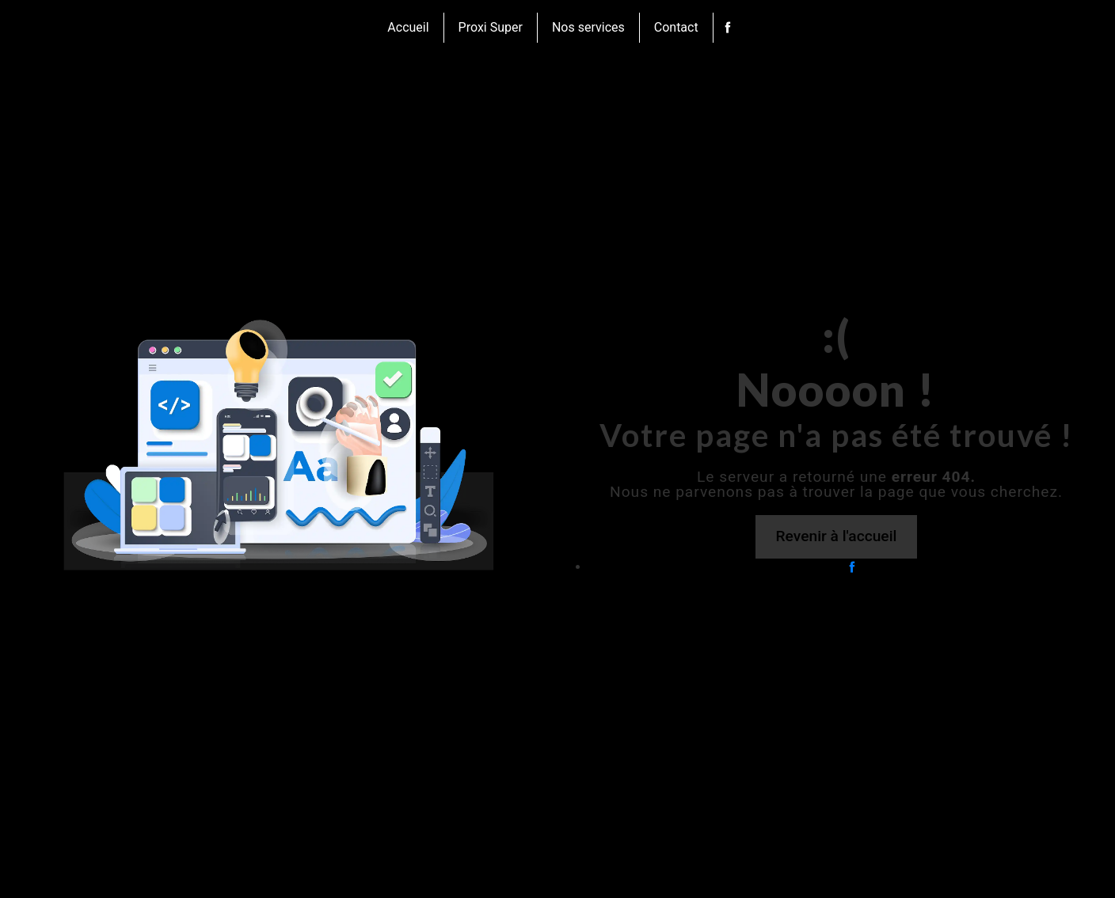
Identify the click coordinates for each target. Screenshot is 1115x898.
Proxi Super (491, 27)
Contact (676, 27)
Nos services (588, 27)
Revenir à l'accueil (836, 536)
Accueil (407, 27)
